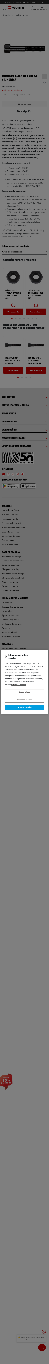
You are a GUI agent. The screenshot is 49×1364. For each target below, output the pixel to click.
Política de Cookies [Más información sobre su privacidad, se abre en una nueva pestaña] (18, 684)
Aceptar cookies (24, 707)
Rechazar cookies (24, 700)
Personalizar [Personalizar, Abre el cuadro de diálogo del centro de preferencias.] (24, 692)
